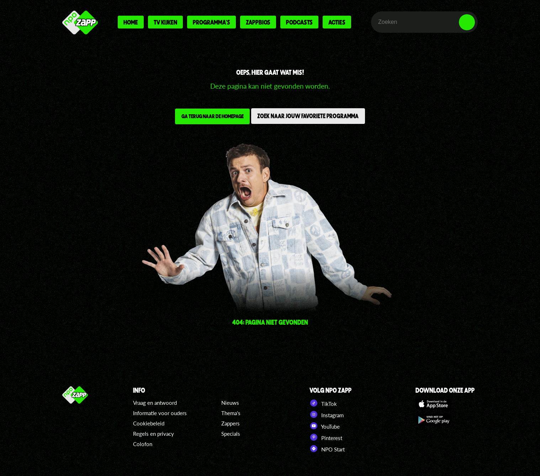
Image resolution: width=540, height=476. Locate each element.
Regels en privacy (153, 433)
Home (130, 22)
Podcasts (299, 22)
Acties (336, 22)
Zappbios (258, 22)
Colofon (142, 444)
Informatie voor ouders (160, 413)
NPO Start (327, 448)
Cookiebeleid (148, 423)
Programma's (211, 22)
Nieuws (230, 402)
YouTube (324, 426)
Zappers (230, 423)
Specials (230, 433)
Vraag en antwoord (155, 402)
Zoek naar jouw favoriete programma (309, 117)
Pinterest (325, 437)
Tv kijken (165, 22)
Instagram (326, 414)
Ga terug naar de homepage (211, 117)
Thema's (230, 413)
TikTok (323, 403)
